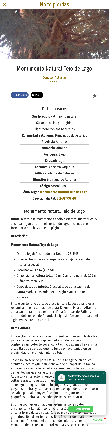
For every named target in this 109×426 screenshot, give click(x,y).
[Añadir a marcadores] (94, 95)
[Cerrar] (4, 4)
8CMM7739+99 (66, 198)
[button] (103, 373)
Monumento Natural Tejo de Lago (63, 192)
